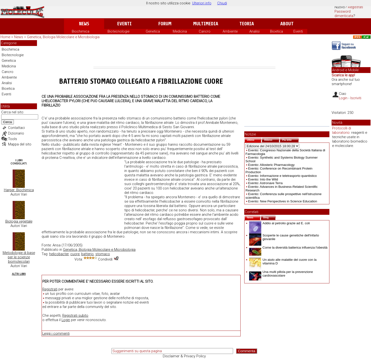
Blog (269, 217)
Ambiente (230, 31)
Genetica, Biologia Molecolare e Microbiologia (63, 37)
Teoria (246, 24)
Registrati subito (75, 315)
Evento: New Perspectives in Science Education (282, 201)
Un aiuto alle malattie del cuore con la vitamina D (283, 261)
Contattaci (16, 128)
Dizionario (16, 133)
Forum (165, 24)
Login (66, 320)
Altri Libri (19, 274)
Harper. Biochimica (19, 190)
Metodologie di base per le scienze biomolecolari (19, 257)
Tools (12, 139)
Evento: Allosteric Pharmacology (271, 165)
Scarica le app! (343, 75)
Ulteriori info (201, 3)
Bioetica (276, 31)
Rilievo (271, 139)
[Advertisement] (184, 53)
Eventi (124, 24)
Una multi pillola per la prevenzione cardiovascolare (281, 273)
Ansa (57, 245)
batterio (87, 254)
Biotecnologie (118, 31)
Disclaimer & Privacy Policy (184, 356)
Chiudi (222, 3)
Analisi (254, 31)
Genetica (153, 31)
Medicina (180, 31)
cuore (75, 254)
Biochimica (80, 31)
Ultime (254, 139)
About (287, 24)
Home (5, 37)
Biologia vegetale (18, 221)
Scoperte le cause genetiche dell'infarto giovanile (284, 237)
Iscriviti (355, 98)
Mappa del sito (19, 144)
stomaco (102, 254)
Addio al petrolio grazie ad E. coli (279, 223)
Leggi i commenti (56, 333)
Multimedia (205, 24)
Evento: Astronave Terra (265, 183)
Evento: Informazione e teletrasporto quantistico (282, 176)
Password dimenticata (344, 13)
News (84, 24)
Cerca (7, 122)
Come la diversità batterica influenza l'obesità (288, 247)
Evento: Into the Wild (263, 179)
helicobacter (59, 254)
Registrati (355, 7)
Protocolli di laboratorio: (341, 130)
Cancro (204, 31)
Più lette (290, 139)
